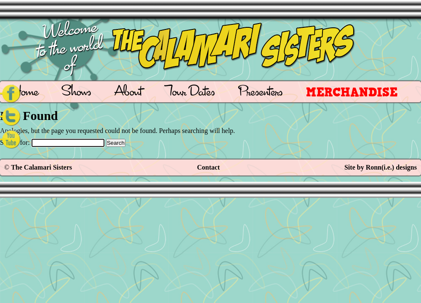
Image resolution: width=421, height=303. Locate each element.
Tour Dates (190, 93)
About (128, 93)
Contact (208, 167)
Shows (76, 93)
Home (25, 93)
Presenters (260, 93)
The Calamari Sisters (41, 167)
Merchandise (351, 92)
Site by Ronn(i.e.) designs (380, 167)
